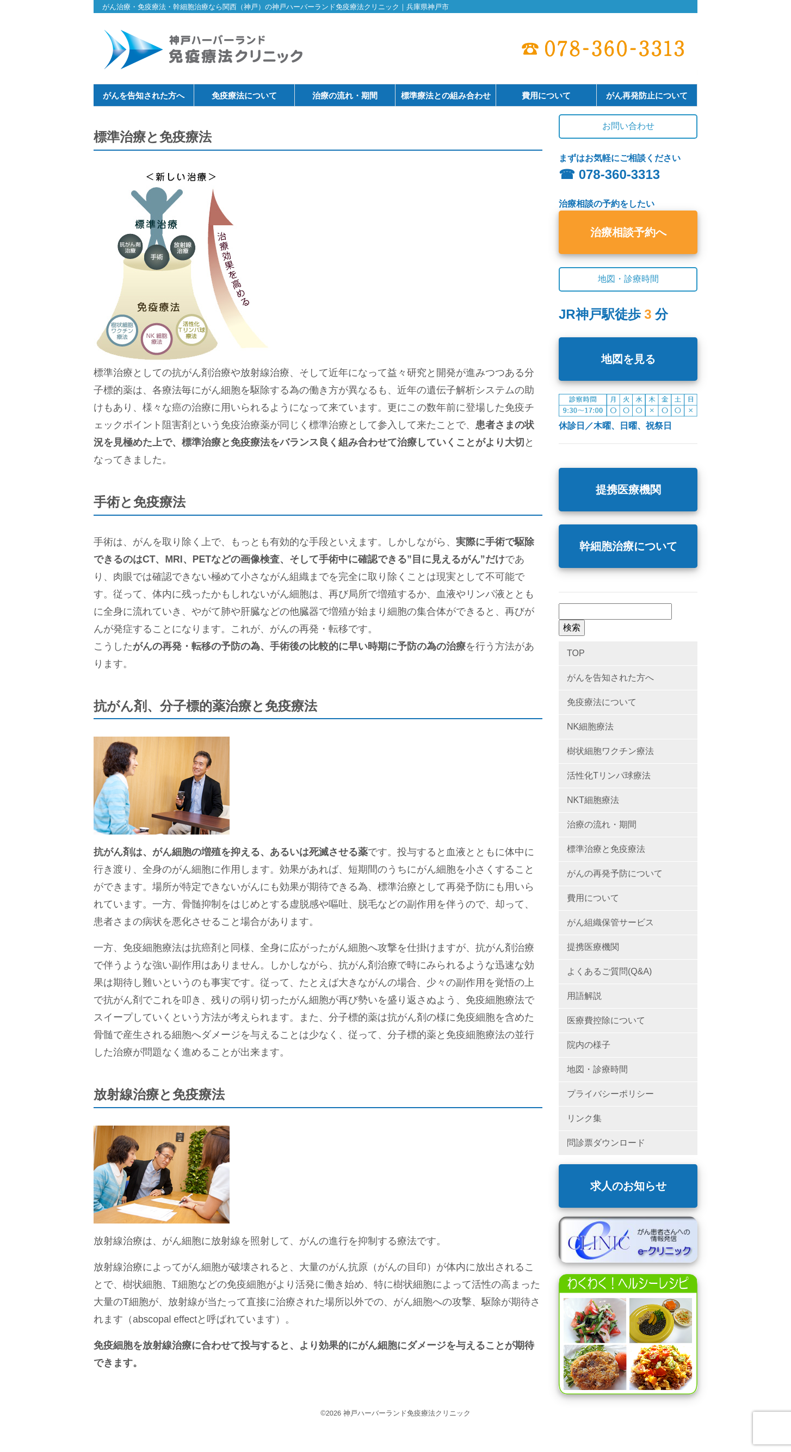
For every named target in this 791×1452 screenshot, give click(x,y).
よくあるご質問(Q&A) (609, 971)
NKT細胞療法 (593, 800)
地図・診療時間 (597, 1069)
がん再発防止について (647, 95)
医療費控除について (606, 1020)
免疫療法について (244, 95)
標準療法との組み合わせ (446, 95)
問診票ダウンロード (606, 1142)
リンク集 (584, 1118)
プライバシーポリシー (610, 1093)
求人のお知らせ (628, 1186)
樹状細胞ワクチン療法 (610, 751)
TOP (576, 653)
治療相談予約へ (628, 232)
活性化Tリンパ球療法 (609, 775)
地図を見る (628, 359)
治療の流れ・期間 (345, 95)
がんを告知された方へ (143, 95)
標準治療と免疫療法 (606, 849)
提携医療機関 (628, 490)
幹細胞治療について (628, 546)
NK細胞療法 (590, 726)
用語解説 (584, 995)
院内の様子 (588, 1044)
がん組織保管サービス (610, 922)
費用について (546, 95)
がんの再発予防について (615, 873)
